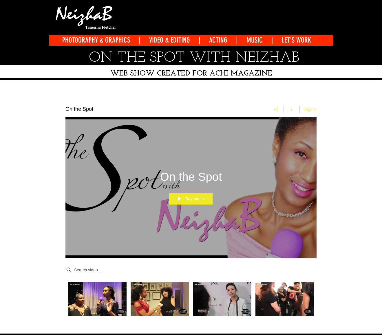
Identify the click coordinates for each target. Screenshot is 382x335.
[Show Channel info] (292, 109)
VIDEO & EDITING (169, 40)
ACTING (218, 40)
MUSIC (254, 40)
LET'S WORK (296, 40)
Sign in (310, 109)
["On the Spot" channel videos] (191, 302)
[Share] (276, 109)
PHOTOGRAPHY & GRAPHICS (97, 40)
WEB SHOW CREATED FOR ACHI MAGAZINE (191, 74)
